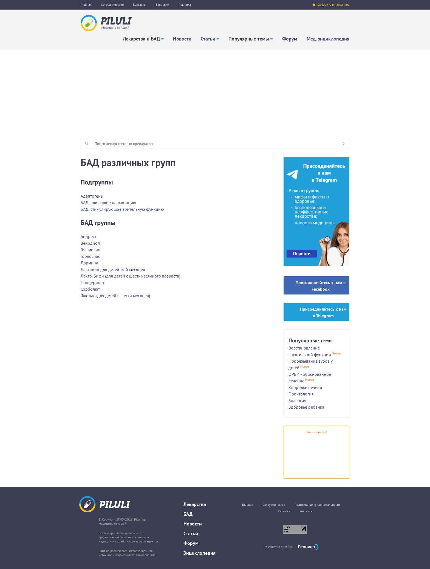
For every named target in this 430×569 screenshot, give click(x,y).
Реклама (185, 4)
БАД (188, 514)
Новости (182, 39)
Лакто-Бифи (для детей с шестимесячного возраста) (130, 276)
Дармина (89, 262)
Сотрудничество (112, 4)
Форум (289, 39)
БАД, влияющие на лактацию (108, 202)
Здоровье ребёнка (306, 407)
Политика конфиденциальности (317, 504)
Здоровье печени (305, 387)
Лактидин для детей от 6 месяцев (113, 269)
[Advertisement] (215, 91)
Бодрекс (89, 236)
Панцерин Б (92, 282)
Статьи (208, 39)
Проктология (301, 394)
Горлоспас (90, 256)
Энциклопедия (199, 553)
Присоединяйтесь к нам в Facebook (321, 286)
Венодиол (90, 243)
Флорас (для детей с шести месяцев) (115, 295)
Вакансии (162, 4)
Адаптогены (92, 196)
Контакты (139, 4)
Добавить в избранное (330, 4)
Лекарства (194, 504)
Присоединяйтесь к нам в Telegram (323, 312)
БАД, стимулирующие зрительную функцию (122, 209)
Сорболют (90, 289)
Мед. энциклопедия (328, 39)
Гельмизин (90, 249)
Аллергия (297, 400)
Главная (86, 4)
